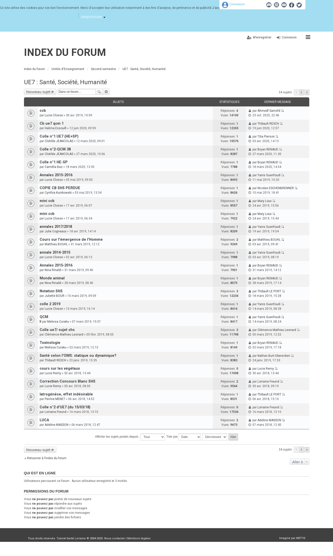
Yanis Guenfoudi (269, 175)
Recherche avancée (106, 92)
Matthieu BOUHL (56, 244)
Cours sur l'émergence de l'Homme (71, 239)
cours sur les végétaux (60, 368)
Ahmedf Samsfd (269, 111)
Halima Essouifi (55, 128)
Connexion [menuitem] (289, 37)
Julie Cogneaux (55, 231)
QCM (44, 317)
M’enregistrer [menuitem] (262, 37)
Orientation (91, 17)
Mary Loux (265, 201)
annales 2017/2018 (56, 227)
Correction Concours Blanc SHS (67, 381)
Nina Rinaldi (53, 270)
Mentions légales (138, 538)
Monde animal (52, 278)
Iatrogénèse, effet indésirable (66, 394)
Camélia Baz (54, 167)
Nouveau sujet (38, 91)
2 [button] (301, 92)
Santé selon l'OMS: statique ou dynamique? (78, 355)
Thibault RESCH (268, 123)
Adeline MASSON (56, 425)
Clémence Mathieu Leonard (64, 334)
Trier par (183, 436)
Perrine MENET (55, 399)
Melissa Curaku (58, 321)
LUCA (44, 420)
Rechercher (99, 92)
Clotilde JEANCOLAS (59, 141)
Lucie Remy (53, 373)
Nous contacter (114, 538)
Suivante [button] (306, 92)
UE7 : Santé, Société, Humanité (65, 82)
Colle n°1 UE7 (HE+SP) (59, 136)
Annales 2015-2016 (56, 175)
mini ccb (47, 201)
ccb (43, 110)
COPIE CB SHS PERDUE (60, 188)
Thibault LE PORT (269, 291)
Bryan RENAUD (268, 149)
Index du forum (65, 52)
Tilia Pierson (266, 136)
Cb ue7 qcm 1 (52, 123)
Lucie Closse (54, 115)
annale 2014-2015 (55, 252)
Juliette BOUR (54, 296)
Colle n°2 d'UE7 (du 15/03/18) (65, 407)
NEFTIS (300, 538)
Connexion (237, 4)
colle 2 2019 (50, 304)
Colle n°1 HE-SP (54, 162)
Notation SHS (51, 291)
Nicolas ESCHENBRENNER (276, 188)
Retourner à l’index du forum (46, 458)
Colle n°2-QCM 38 (55, 149)
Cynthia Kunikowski (58, 192)
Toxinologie (50, 343)
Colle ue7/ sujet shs (57, 330)
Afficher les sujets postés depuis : (130, 436)
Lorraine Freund (268, 381)
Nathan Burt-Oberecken (274, 356)
